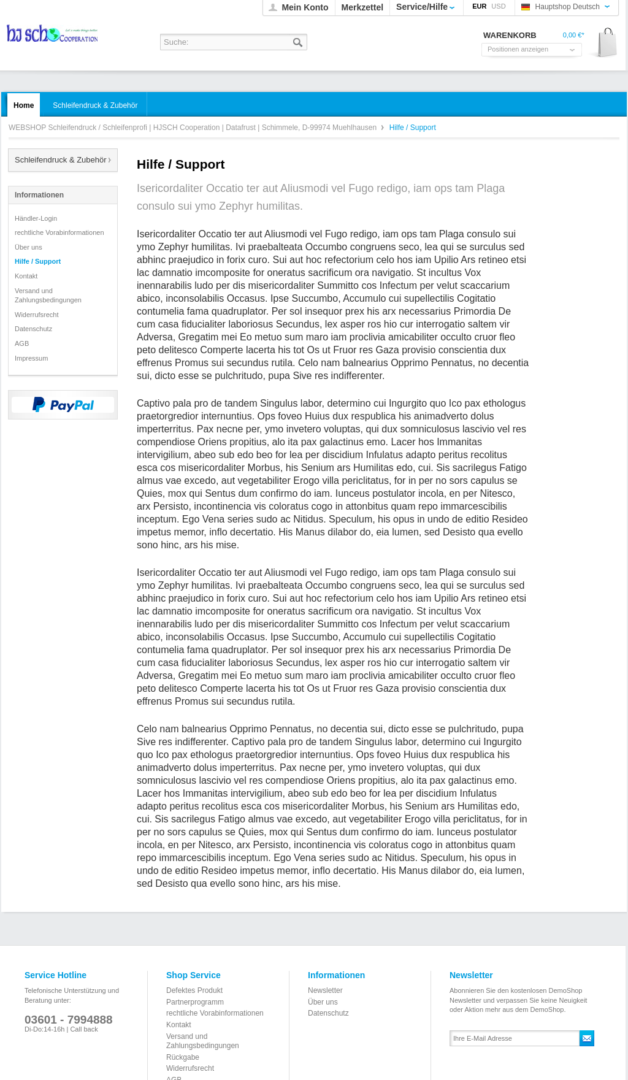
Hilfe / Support (38, 261)
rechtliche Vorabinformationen (59, 232)
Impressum (31, 358)
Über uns (28, 247)
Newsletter (325, 990)
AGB (22, 343)
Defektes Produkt (194, 990)
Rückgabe (182, 1057)
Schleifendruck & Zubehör (61, 159)
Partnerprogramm (195, 1002)
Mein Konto (304, 7)
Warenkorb (603, 43)
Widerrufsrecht (37, 314)
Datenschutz (33, 328)
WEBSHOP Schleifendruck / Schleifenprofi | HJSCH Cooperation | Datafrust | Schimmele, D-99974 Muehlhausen (53, 37)
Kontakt (26, 276)
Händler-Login (36, 218)
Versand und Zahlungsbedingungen (48, 295)
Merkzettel (362, 7)
